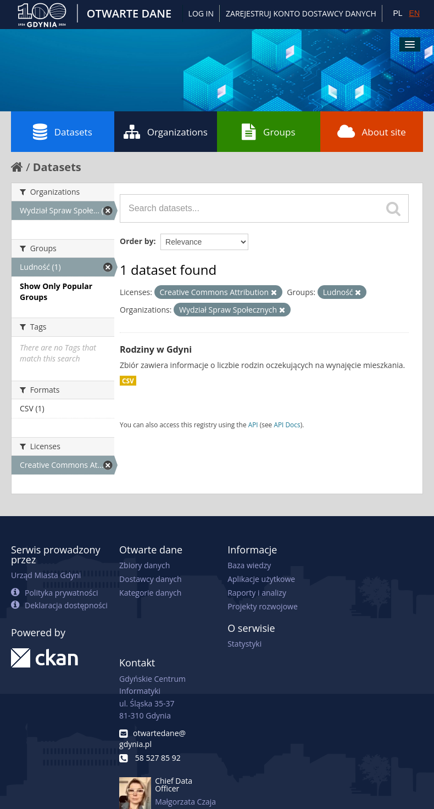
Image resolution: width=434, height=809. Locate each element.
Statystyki (244, 643)
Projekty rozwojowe (262, 606)
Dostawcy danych (150, 579)
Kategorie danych (150, 592)
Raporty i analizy (256, 592)
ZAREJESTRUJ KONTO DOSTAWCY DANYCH (301, 13)
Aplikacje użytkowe (261, 579)
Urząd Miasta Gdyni (46, 575)
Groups (268, 131)
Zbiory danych (144, 565)
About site (371, 131)
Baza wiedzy (249, 565)
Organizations (166, 131)
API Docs (287, 424)
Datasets (62, 131)
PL (397, 13)
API (253, 424)
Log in (201, 13)
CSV (128, 380)
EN (414, 13)
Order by (136, 241)
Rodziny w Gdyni (156, 349)
